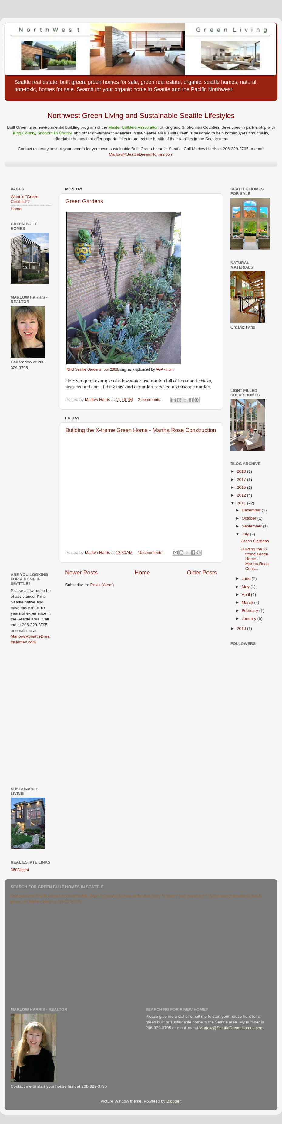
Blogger (173, 1101)
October (249, 518)
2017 (242, 479)
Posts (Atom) (102, 585)
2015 (242, 487)
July (246, 534)
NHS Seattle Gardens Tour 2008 (92, 369)
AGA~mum (164, 369)
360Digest (20, 870)
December (252, 510)
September (252, 526)
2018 (242, 471)
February (250, 610)
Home (142, 572)
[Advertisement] (29, 471)
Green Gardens (84, 201)
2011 (242, 503)
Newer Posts (81, 572)
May (246, 586)
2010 (242, 628)
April (246, 594)
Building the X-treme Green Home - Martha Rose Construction (140, 430)
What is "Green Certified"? (24, 199)
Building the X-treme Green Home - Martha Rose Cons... (255, 559)
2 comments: (150, 399)
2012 (242, 495)
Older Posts (202, 572)
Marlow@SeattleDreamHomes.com (141, 154)
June (247, 578)
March (248, 602)
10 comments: (151, 552)
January (249, 618)
